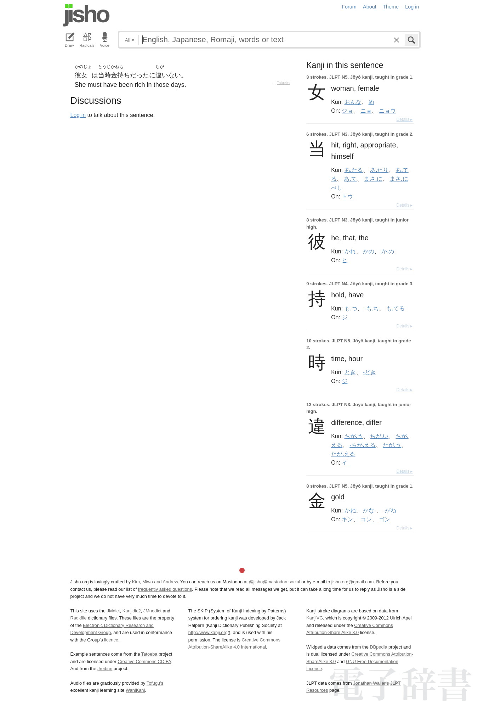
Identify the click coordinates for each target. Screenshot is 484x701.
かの (368, 251)
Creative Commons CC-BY (144, 661)
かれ (350, 251)
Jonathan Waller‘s (371, 683)
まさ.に (373, 179)
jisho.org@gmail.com (352, 581)
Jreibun (104, 668)
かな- (369, 510)
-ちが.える (362, 445)
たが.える (343, 454)
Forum (349, 7)
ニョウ (387, 110)
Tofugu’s (155, 683)
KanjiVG (314, 618)
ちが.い (379, 436)
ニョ (366, 110)
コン (366, 519)
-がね (389, 510)
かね (350, 510)
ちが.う (354, 436)
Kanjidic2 (132, 610)
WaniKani (135, 690)
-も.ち (371, 308)
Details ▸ (404, 119)
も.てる (395, 308)
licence (111, 640)
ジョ (347, 110)
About (369, 7)
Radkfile (78, 618)
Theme (391, 7)
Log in (412, 7)
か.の (387, 251)
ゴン (384, 519)
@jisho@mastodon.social (274, 581)
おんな (353, 102)
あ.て (350, 179)
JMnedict (152, 610)
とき (350, 372)
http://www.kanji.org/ (208, 632)
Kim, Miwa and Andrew (155, 581)
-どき (369, 372)
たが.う (392, 445)
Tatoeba (283, 83)
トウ (347, 196)
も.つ (351, 308)
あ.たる (354, 170)
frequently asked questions (165, 589)
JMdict (113, 610)
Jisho (86, 15)
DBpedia (378, 647)
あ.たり (379, 170)
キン (347, 519)
